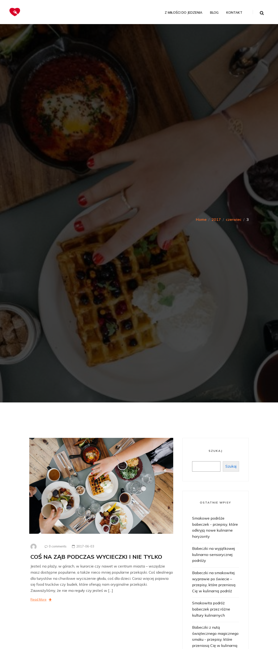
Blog (214, 13)
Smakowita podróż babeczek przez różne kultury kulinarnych (211, 609)
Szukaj (216, 451)
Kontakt (234, 13)
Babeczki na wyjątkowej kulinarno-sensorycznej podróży (213, 554)
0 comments (54, 546)
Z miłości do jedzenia (183, 13)
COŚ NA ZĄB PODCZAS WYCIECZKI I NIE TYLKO (96, 556)
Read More (40, 599)
